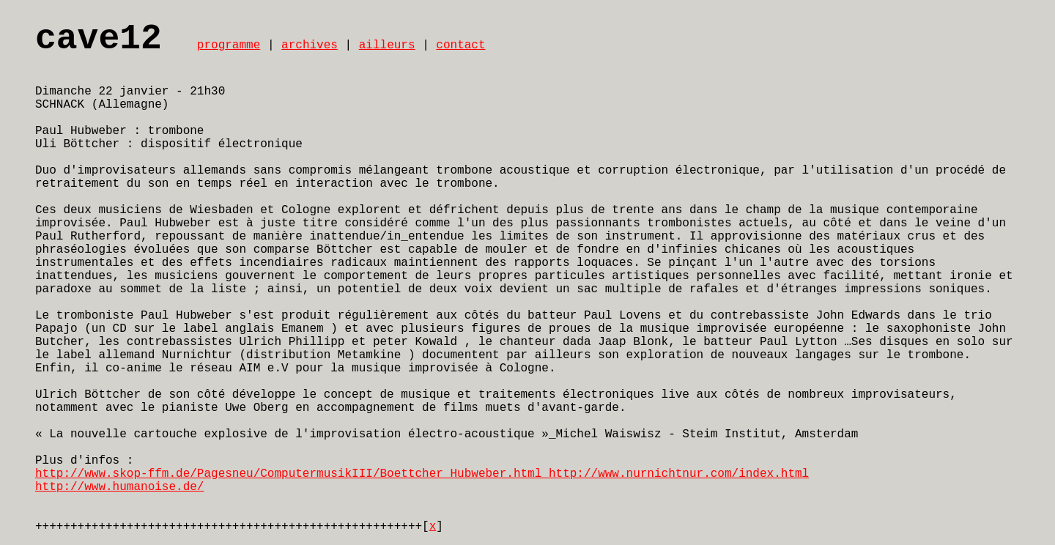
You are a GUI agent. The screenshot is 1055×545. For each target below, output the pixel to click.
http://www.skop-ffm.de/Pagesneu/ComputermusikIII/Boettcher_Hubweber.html (292, 474)
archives (309, 45)
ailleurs (387, 45)
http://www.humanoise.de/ (119, 487)
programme (228, 45)
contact (460, 45)
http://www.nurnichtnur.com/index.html (679, 474)
